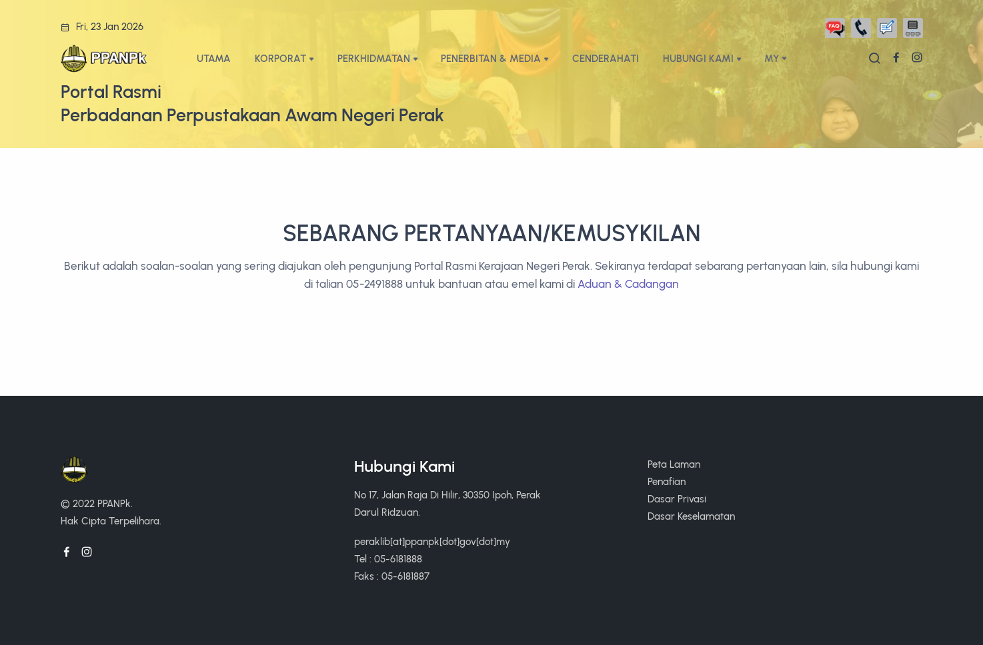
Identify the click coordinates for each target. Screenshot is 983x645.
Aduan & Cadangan (628, 284)
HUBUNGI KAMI (698, 58)
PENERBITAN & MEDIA (491, 58)
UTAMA (214, 58)
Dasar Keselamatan (691, 516)
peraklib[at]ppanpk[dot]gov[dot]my (432, 541)
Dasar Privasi (677, 498)
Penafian (667, 481)
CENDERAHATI (605, 58)
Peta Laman (674, 464)
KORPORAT (280, 58)
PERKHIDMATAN (373, 58)
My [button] (772, 58)
